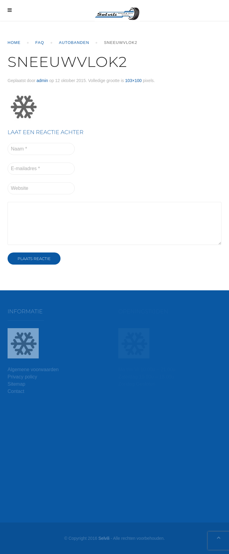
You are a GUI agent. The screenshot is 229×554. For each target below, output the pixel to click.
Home (14, 42)
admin (42, 80)
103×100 (133, 80)
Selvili (104, 538)
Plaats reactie (34, 258)
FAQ (39, 42)
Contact (16, 391)
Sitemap (16, 384)
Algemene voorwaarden (33, 369)
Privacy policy (22, 376)
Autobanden (74, 42)
